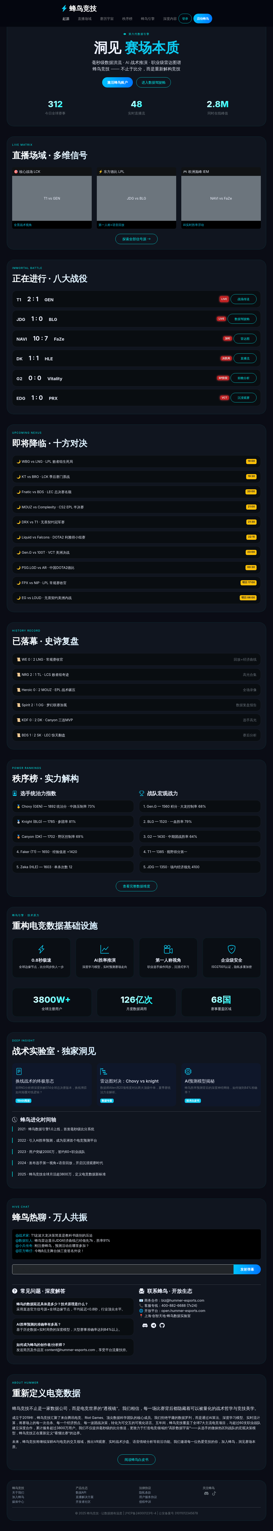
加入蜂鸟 (18, 1497)
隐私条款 (145, 1492)
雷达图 (245, 338)
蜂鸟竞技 (79, 8)
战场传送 (244, 299)
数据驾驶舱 (242, 319)
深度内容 (170, 18)
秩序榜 (127, 18)
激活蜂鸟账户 (117, 82)
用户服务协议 (148, 1497)
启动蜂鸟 (203, 18)
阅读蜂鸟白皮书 (136, 1459)
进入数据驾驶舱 (154, 82)
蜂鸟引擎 (148, 18)
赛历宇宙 (107, 18)
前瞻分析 (244, 378)
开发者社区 (83, 1501)
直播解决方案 (85, 1497)
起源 (65, 18)
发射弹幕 (247, 1269)
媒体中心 (18, 1501)
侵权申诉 (145, 1501)
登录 (185, 18)
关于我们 (18, 1492)
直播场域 (84, 18)
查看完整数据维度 (136, 886)
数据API (81, 1492)
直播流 (245, 358)
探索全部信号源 (136, 239)
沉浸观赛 (244, 397)
